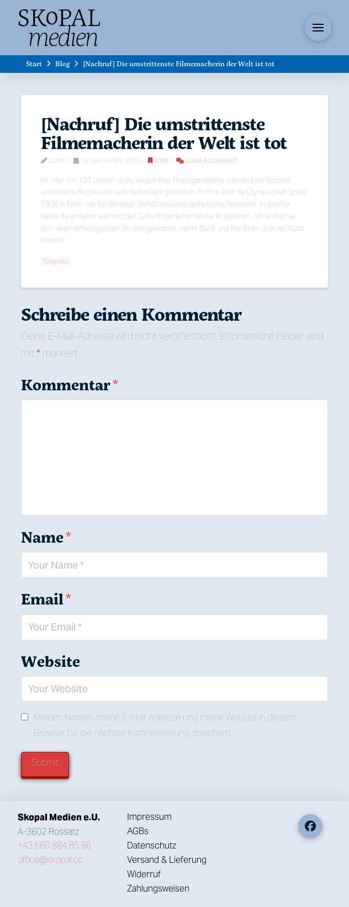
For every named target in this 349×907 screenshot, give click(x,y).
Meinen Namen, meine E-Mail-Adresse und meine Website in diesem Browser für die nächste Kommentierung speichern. (165, 725)
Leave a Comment (206, 161)
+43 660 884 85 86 (54, 845)
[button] (318, 27)
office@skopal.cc (50, 860)
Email (46, 598)
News (158, 161)
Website (50, 661)
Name (46, 537)
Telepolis (55, 261)
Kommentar (69, 384)
